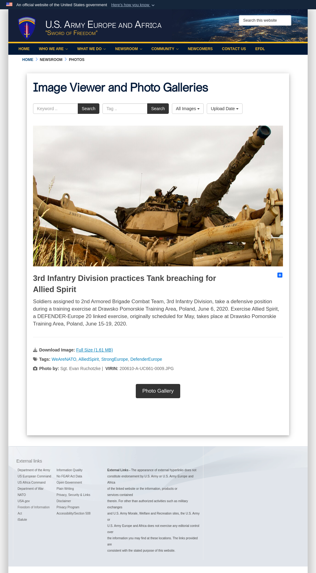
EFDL (260, 49)
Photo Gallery (158, 391)
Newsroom (128, 49)
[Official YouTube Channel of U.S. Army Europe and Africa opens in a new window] (258, 34)
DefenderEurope (146, 359)
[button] (133, 5)
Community (165, 49)
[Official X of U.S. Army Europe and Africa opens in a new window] (236, 34)
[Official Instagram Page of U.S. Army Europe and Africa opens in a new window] (250, 34)
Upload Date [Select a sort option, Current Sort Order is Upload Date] (225, 108)
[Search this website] (265, 20)
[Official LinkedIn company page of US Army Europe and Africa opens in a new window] (265, 34)
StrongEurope (114, 359)
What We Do (91, 49)
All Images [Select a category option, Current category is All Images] (188, 108)
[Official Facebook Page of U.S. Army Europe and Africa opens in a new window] (243, 34)
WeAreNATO (64, 359)
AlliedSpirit (88, 359)
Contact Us (234, 49)
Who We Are (53, 49)
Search (88, 108)
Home (24, 49)
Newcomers (200, 49)
